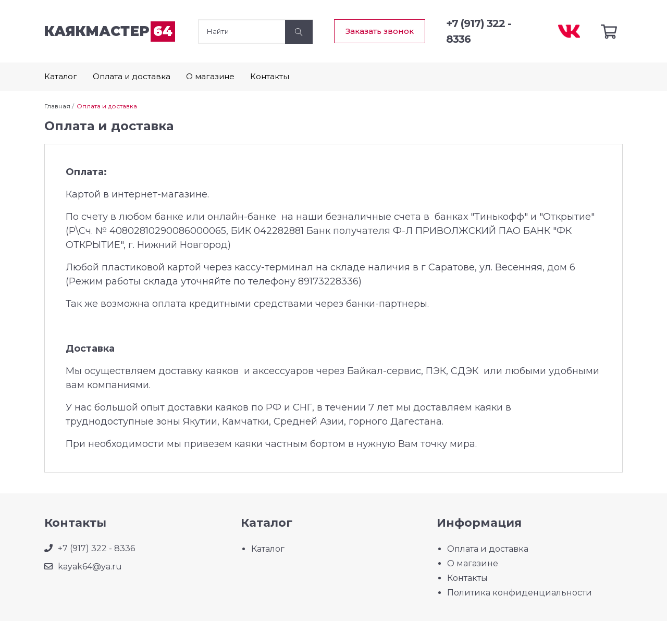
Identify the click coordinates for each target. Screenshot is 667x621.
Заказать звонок (379, 31)
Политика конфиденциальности (519, 593)
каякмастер (109, 31)
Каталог (60, 76)
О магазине (210, 76)
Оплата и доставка (131, 76)
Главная (57, 106)
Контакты (269, 76)
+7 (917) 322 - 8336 (96, 548)
